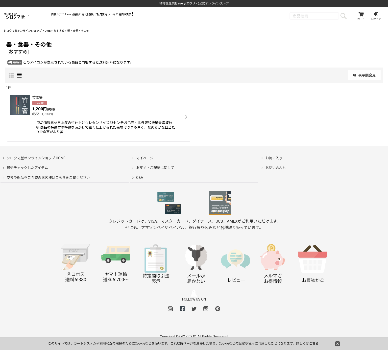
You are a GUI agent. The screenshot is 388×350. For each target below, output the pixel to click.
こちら (314, 343)
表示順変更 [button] (364, 77)
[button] (198, 17)
